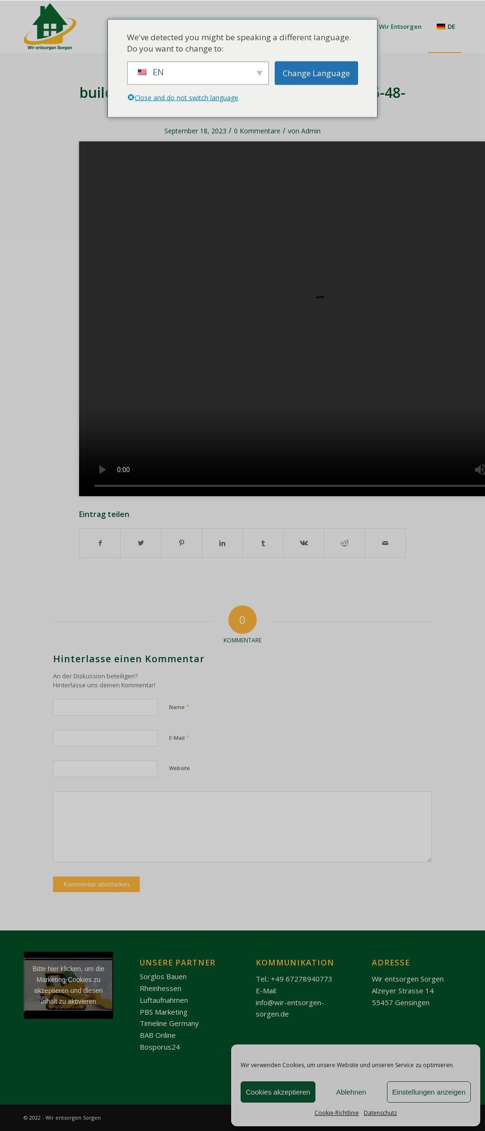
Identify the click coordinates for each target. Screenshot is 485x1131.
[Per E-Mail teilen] (385, 543)
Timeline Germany (169, 1023)
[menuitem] (444, 26)
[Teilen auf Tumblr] (263, 543)
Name (179, 706)
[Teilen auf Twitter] (141, 543)
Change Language (316, 72)
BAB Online (158, 1035)
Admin (311, 130)
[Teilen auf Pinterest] (182, 543)
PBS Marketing (164, 1012)
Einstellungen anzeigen (429, 1092)
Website (179, 768)
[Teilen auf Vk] (304, 543)
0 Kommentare (257, 130)
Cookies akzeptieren (278, 1092)
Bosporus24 (160, 1047)
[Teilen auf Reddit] (344, 543)
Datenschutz (380, 1113)
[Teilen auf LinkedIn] (222, 543)
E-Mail (179, 737)
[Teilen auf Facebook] (100, 543)
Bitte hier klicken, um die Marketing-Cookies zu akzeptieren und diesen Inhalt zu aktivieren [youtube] (69, 985)
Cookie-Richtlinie (336, 1113)
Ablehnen (351, 1092)
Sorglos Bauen (163, 976)
